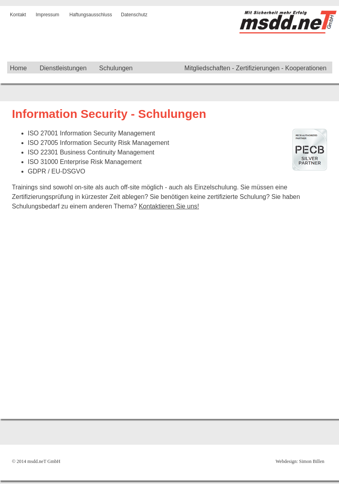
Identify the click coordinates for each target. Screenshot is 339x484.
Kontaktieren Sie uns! (169, 206)
